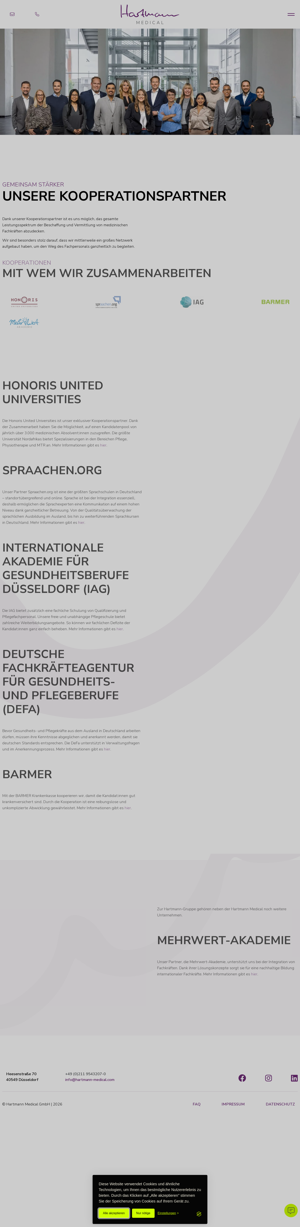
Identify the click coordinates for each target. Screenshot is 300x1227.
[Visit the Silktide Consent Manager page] (199, 1213)
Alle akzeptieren (114, 1213)
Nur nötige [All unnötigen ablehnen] (143, 1213)
